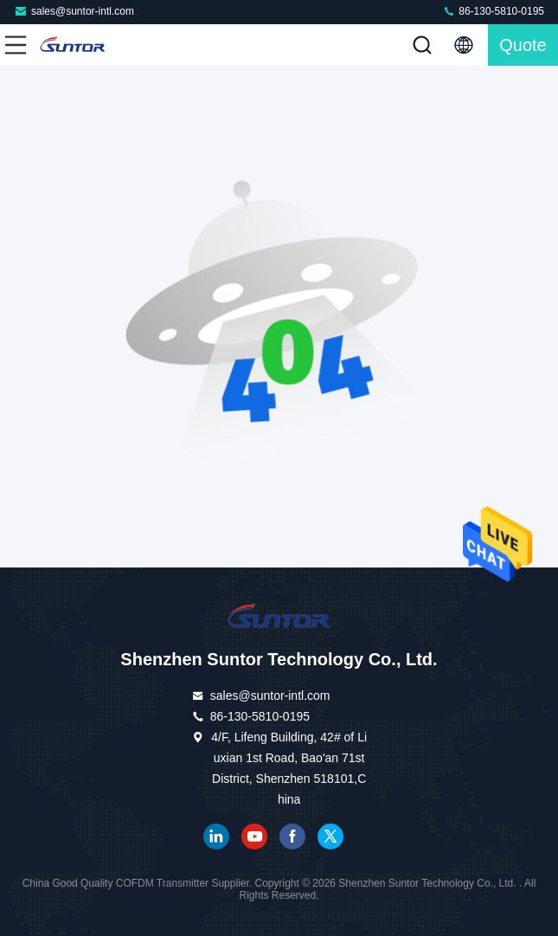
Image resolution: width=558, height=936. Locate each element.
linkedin (216, 836)
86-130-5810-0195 (493, 10)
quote (522, 44)
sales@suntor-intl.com (74, 10)
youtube (254, 836)
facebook (292, 836)
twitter (330, 836)
